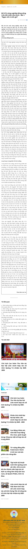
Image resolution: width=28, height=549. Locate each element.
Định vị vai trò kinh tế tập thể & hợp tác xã (12, 333)
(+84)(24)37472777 (18, 524)
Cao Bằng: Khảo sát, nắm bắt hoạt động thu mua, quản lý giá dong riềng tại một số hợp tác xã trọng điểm (13, 434)
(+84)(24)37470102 (16, 525)
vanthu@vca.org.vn (15, 529)
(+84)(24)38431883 (15, 527)
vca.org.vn (11, 545)
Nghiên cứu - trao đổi (11, 6)
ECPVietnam (14, 546)
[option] (14, 358)
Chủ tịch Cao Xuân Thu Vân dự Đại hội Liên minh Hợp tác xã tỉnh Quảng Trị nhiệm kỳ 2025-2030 (14, 402)
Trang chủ (3, 6)
